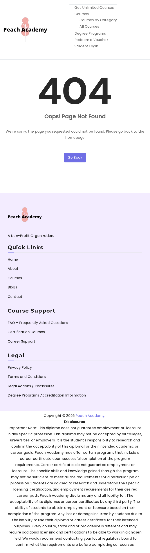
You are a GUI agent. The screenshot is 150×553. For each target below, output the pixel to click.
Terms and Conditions (27, 376)
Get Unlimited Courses (94, 7)
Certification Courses (26, 331)
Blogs (12, 287)
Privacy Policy (20, 367)
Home (13, 259)
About (13, 268)
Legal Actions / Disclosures (31, 386)
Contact (15, 296)
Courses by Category (98, 20)
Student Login (86, 46)
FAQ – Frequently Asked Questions (38, 322)
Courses (81, 13)
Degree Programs (90, 33)
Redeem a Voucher (91, 39)
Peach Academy (90, 415)
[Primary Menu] (142, 29)
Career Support (21, 341)
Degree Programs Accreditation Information (47, 395)
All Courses (89, 26)
